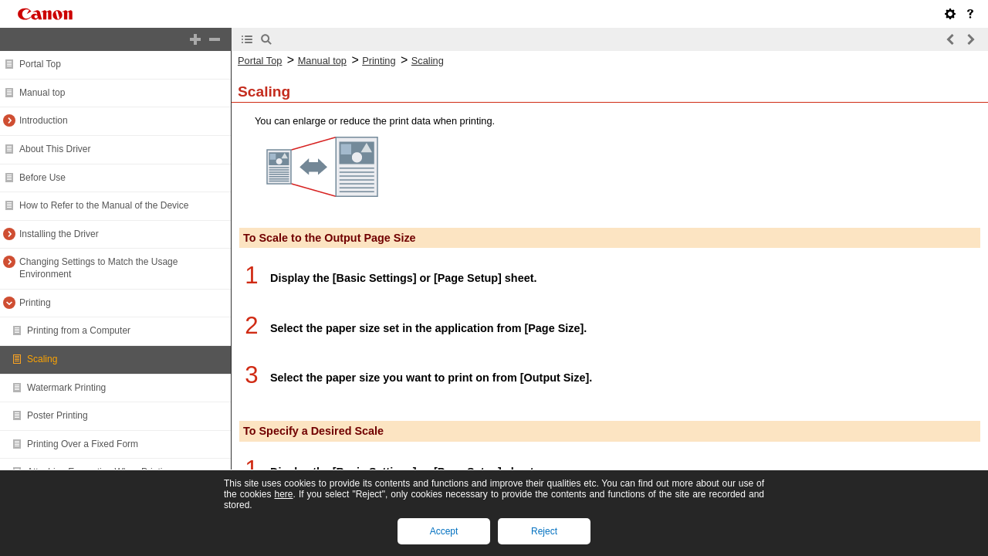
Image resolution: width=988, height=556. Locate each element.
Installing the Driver (59, 234)
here (283, 494)
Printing (35, 302)
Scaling (42, 359)
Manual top (42, 92)
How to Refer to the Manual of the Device (103, 205)
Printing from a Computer (78, 330)
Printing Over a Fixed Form (82, 444)
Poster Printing (57, 415)
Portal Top (40, 64)
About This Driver (54, 149)
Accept (444, 531)
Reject (544, 531)
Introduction (43, 120)
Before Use (42, 177)
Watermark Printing (66, 387)
